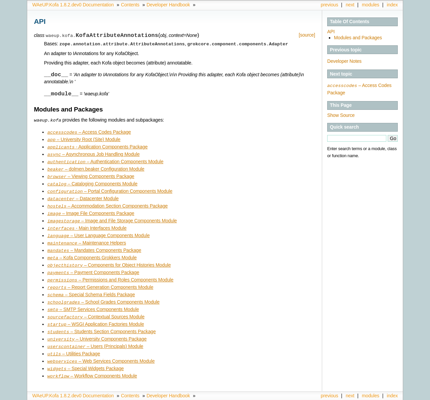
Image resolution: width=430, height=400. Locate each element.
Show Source (341, 115)
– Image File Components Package (90, 210)
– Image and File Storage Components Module (112, 217)
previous (329, 4)
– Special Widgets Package (85, 358)
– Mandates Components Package (94, 245)
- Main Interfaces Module (87, 224)
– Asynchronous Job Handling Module (93, 154)
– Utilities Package (73, 344)
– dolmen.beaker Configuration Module (95, 168)
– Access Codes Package (89, 132)
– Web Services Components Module (101, 351)
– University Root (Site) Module (84, 139)
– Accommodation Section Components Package (107, 203)
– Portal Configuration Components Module (109, 189)
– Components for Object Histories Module (109, 259)
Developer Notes (344, 61)
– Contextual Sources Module (95, 309)
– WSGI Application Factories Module (95, 316)
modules (370, 4)
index (392, 4)
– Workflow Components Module (92, 365)
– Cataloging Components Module (92, 182)
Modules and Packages (358, 37)
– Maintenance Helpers (86, 238)
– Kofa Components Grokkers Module (92, 252)
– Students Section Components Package (101, 323)
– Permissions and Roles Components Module (110, 273)
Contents (130, 4)
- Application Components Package (97, 146)
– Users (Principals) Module (95, 337)
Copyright (311, 395)
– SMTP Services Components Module (93, 302)
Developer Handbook (168, 4)
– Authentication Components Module (105, 161)
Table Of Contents (349, 21)
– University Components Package (96, 330)
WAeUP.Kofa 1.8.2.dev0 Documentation (73, 4)
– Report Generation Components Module (100, 280)
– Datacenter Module (83, 196)
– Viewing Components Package (90, 175)
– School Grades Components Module (103, 295)
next (350, 4)
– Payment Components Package (93, 266)
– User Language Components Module (98, 231)
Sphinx (384, 395)
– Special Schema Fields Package (91, 288)
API (331, 31)
